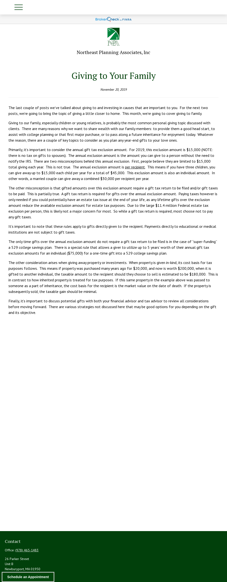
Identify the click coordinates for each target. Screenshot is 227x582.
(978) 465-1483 (27, 550)
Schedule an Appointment (28, 577)
